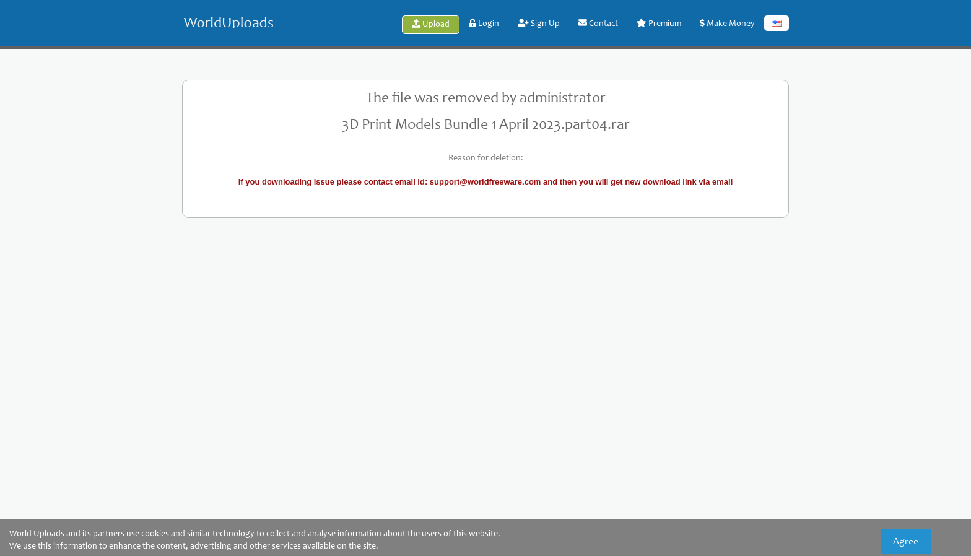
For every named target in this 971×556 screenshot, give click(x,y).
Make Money (727, 23)
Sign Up (539, 23)
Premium (659, 23)
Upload (431, 24)
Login (484, 23)
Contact (598, 23)
